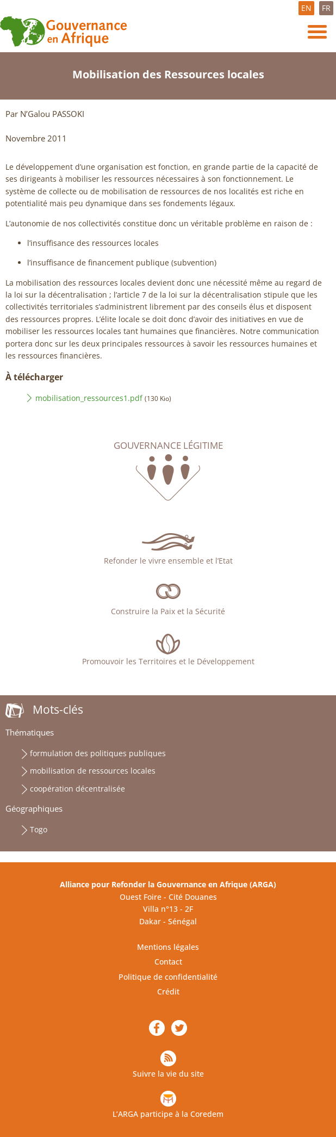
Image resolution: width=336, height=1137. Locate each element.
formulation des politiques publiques (98, 753)
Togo (38, 829)
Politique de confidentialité (168, 977)
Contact (168, 961)
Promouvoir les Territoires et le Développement (168, 661)
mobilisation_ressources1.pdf (88, 398)
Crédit (168, 991)
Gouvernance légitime (168, 446)
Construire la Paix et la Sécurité (168, 611)
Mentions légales (168, 947)
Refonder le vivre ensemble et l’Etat (168, 560)
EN (306, 8)
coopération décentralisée (77, 788)
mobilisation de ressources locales (92, 770)
